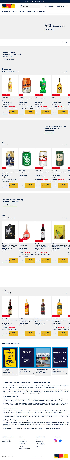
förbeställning (25, 415)
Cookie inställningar (40, 445)
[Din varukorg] (67, 6)
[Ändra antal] (5, 112)
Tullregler (21, 446)
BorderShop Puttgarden (7, 440)
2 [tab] (6, 42)
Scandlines (38, 446)
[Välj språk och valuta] (61, 6)
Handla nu (49, 29)
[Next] (66, 42)
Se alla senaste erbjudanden (9, 72)
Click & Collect (22, 440)
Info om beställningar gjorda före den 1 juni (35, 1)
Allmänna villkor (39, 440)
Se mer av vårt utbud (7, 218)
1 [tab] (3, 42)
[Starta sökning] (30, 6)
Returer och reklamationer (24, 448)
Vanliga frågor (22, 443)
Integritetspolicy (39, 441)
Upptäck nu (62, 279)
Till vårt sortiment (10, 205)
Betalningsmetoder (23, 445)
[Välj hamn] (50, 6)
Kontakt (20, 449)
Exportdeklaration (23, 441)
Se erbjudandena (9, 59)
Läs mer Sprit (5, 293)
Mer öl (4, 145)
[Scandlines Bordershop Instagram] (55, 442)
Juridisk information (40, 443)
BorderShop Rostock (6, 441)
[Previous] (62, 42)
